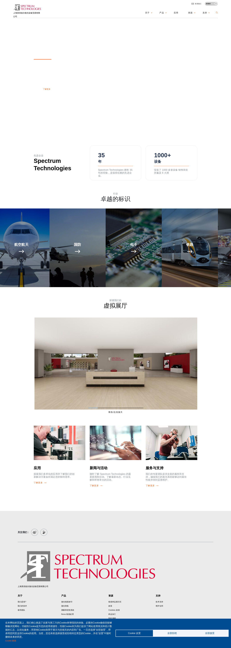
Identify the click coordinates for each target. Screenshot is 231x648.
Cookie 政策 (10, 641)
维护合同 (159, 606)
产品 (161, 13)
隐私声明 (112, 618)
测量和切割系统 (67, 610)
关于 (147, 13)
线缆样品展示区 (114, 602)
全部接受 (209, 633)
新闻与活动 (99, 468)
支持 (205, 13)
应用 (176, 13)
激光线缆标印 (66, 602)
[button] (217, 13)
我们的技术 (22, 606)
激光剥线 (65, 606)
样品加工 (112, 614)
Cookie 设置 (134, 633)
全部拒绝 (172, 633)
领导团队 (21, 610)
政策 (110, 606)
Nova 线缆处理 (67, 614)
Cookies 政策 (114, 610)
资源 (190, 13)
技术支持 (159, 602)
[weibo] (34, 532)
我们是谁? (22, 602)
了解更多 (46, 89)
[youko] (43, 532)
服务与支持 (155, 468)
